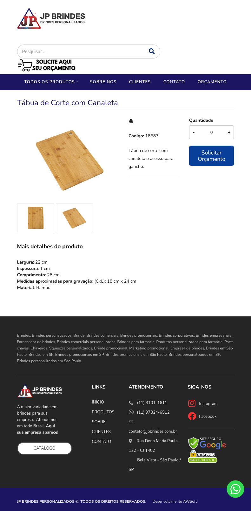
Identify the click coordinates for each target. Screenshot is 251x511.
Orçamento (212, 82)
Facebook (207, 416)
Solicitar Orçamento (211, 156)
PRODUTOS (103, 412)
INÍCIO (98, 402)
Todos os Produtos (49, 82)
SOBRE (99, 422)
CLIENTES (101, 432)
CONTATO (101, 442)
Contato (174, 82)
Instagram (208, 404)
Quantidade (201, 120)
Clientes (140, 82)
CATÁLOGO (45, 448)
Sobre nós (103, 82)
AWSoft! (190, 501)
